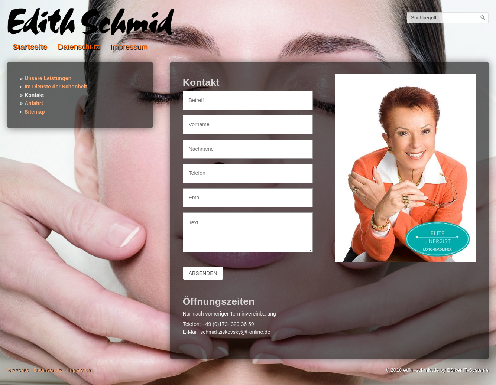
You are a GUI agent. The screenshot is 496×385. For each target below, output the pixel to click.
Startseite (30, 47)
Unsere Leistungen (48, 78)
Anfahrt (34, 103)
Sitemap (35, 112)
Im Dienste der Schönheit (56, 86)
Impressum (128, 47)
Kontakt (34, 95)
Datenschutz (79, 47)
